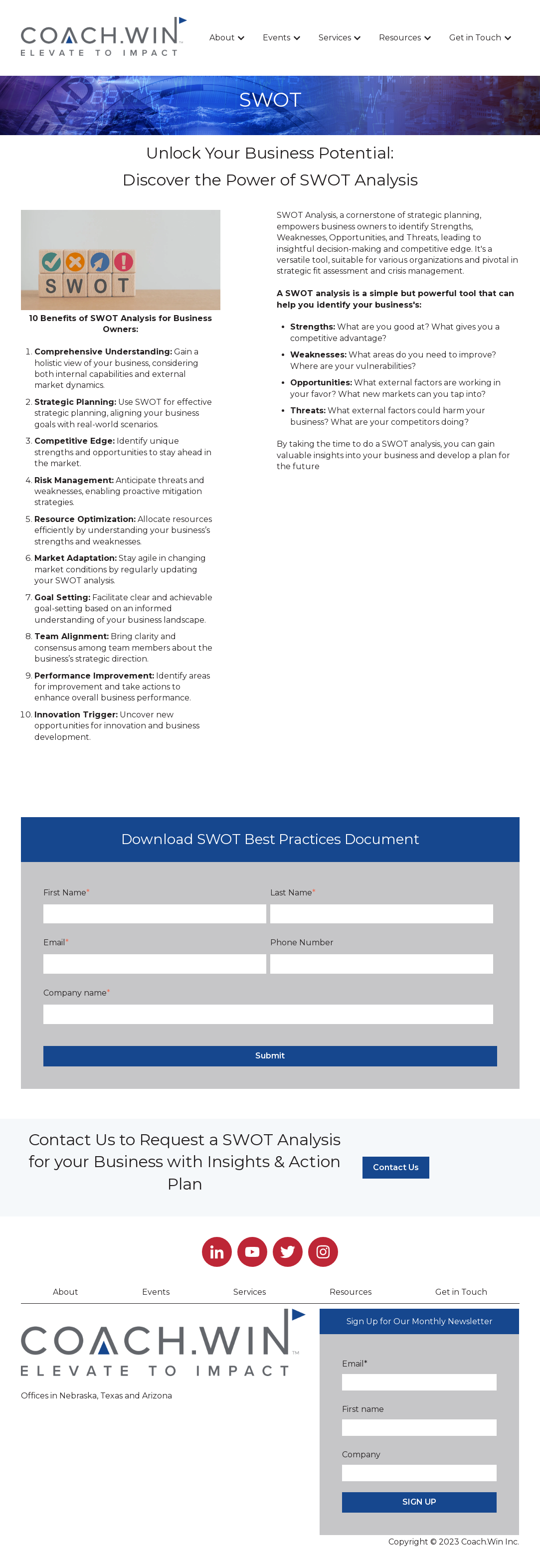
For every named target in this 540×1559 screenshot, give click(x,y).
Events (276, 37)
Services (335, 37)
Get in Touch (475, 37)
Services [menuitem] (249, 1292)
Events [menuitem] (156, 1292)
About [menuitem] (65, 1292)
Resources (400, 37)
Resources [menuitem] (350, 1292)
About (222, 37)
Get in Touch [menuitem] (461, 1292)
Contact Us (396, 1167)
